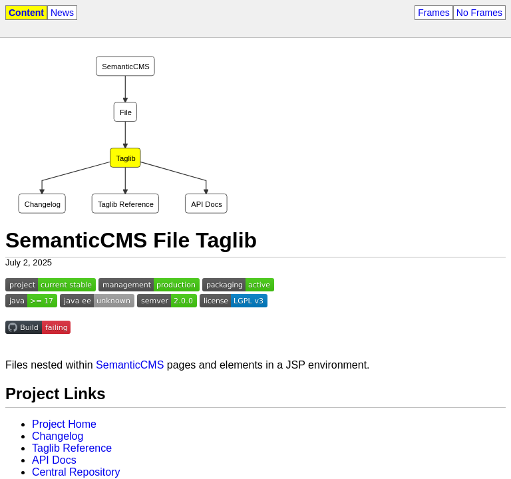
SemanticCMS (130, 365)
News (62, 12)
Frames (433, 12)
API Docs (54, 460)
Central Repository (76, 472)
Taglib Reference (72, 448)
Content (26, 12)
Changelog (57, 436)
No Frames (479, 12)
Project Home (64, 424)
